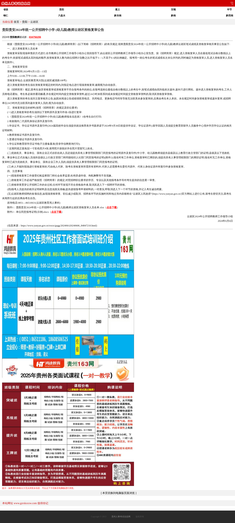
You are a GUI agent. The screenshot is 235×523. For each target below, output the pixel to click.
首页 (16, 21)
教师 (17, 37)
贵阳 (24, 21)
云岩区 (34, 21)
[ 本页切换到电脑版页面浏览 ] (118, 493)
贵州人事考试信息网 (121, 517)
